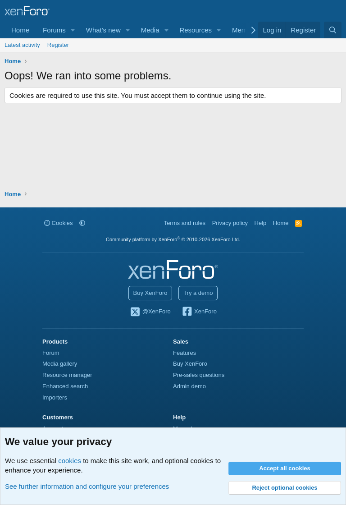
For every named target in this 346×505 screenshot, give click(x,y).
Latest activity (22, 44)
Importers (54, 397)
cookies (69, 460)
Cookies (58, 223)
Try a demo (198, 292)
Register (58, 44)
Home (20, 30)
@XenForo (150, 312)
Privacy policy (230, 223)
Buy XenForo (150, 292)
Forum (50, 352)
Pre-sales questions (198, 375)
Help (261, 223)
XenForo (199, 312)
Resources (195, 30)
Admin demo (189, 386)
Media (150, 30)
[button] (73, 30)
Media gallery (59, 363)
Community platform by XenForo (173, 239)
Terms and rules (184, 223)
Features (184, 352)
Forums (54, 30)
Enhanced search (65, 386)
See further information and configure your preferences (87, 486)
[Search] (332, 30)
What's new (103, 30)
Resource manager (67, 375)
